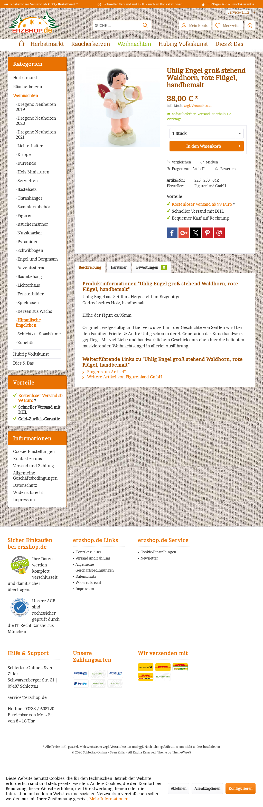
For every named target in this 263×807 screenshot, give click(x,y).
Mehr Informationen (108, 798)
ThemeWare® (181, 752)
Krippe (23, 154)
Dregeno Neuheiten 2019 (36, 107)
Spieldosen (27, 302)
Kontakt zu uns (27, 458)
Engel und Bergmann (37, 259)
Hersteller (119, 267)
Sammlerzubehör (33, 206)
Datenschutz (25, 485)
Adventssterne (30, 267)
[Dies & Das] (229, 44)
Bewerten (225, 169)
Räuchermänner (32, 224)
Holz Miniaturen (32, 171)
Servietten (27, 180)
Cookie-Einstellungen (34, 451)
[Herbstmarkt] (47, 44)
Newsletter (149, 558)
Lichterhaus (28, 285)
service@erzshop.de (27, 697)
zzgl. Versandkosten (198, 106)
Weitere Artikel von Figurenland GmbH (122, 376)
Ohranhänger (29, 198)
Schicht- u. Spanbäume (38, 333)
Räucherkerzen (27, 86)
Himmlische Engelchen (28, 322)
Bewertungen (151, 267)
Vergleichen (179, 162)
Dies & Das (23, 363)
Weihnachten (25, 95)
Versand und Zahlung (33, 465)
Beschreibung (90, 267)
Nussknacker (29, 232)
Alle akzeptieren (207, 788)
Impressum (24, 499)
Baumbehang (29, 276)
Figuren (24, 215)
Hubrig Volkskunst (31, 354)
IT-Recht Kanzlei (30, 625)
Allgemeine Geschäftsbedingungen (35, 475)
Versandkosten (120, 747)
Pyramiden (27, 241)
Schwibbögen (29, 250)
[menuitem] (238, 12)
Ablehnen (178, 788)
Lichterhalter (29, 145)
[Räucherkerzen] (91, 44)
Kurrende (26, 163)
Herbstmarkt (25, 77)
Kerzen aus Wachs (34, 311)
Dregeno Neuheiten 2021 (36, 134)
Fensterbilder (30, 293)
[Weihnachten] (134, 44)
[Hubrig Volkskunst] (183, 44)
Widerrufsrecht (28, 492)
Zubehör (25, 342)
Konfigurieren (240, 788)
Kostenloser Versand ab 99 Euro (40, 398)
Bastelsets (26, 189)
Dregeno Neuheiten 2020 (36, 121)
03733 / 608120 (39, 708)
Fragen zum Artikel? (186, 169)
